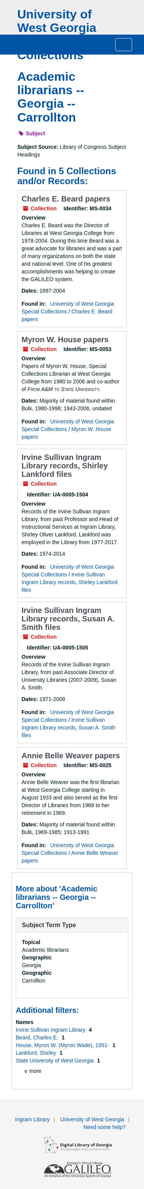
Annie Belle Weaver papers (71, 755)
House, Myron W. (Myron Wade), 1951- (63, 1045)
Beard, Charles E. (38, 1037)
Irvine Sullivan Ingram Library (51, 1030)
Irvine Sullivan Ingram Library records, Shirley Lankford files (65, 465)
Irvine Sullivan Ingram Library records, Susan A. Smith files (68, 618)
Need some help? (104, 1127)
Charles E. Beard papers (66, 199)
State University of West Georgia (55, 1060)
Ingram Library (32, 1119)
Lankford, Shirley (37, 1053)
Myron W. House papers (65, 339)
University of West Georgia (92, 1119)
